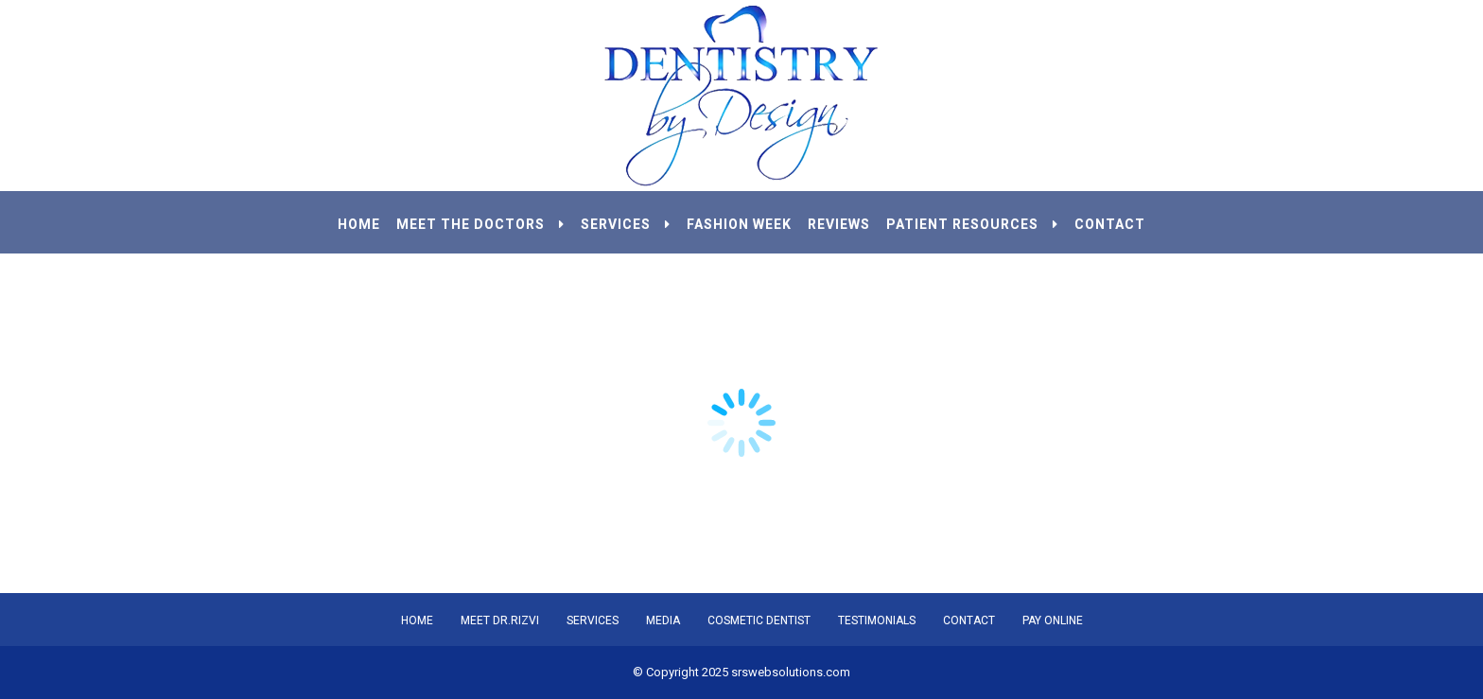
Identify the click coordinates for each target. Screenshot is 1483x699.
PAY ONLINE (1052, 620)
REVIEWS (839, 224)
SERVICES (626, 224)
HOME (359, 224)
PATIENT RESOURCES (972, 224)
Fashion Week (739, 224)
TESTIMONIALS (877, 620)
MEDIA (663, 620)
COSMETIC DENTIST (759, 620)
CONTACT (1109, 224)
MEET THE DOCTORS (480, 224)
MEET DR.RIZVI (500, 620)
